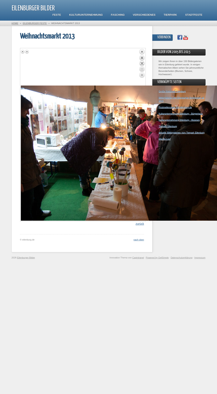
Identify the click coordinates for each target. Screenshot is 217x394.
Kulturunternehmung (86, 14)
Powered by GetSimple (157, 257)
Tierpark (170, 14)
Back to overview (142, 67)
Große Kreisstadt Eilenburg (172, 91)
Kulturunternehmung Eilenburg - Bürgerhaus (181, 113)
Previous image (23, 52)
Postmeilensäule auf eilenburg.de (175, 107)
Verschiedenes (144, 14)
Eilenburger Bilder (33, 8)
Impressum (199, 257)
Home (15, 23)
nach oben (139, 239)
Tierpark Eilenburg (168, 126)
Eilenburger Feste (35, 23)
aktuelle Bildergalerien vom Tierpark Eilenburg (181, 132)
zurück (140, 223)
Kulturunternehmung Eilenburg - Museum (179, 120)
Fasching (118, 14)
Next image (27, 52)
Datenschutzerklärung (182, 257)
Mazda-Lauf (164, 139)
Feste (56, 14)
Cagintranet (138, 257)
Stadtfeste (193, 14)
